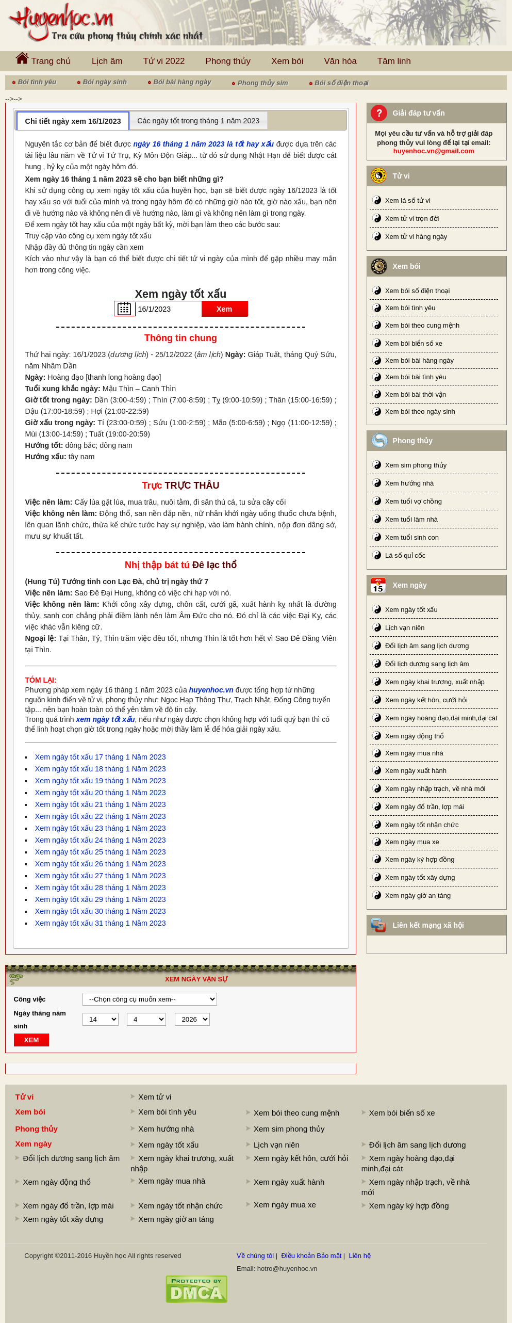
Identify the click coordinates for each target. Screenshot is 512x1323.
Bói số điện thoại (341, 83)
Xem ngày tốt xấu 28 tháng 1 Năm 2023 (100, 887)
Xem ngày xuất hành (416, 771)
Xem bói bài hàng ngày (419, 360)
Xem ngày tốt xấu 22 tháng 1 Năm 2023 (100, 816)
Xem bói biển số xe (413, 343)
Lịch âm (107, 61)
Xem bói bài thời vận (415, 394)
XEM (31, 1040)
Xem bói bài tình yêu (416, 377)
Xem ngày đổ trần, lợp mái (424, 807)
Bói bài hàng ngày (182, 82)
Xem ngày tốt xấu (411, 610)
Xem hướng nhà (409, 483)
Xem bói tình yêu (410, 308)
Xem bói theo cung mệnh (422, 325)
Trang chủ (43, 59)
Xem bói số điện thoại (417, 291)
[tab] (72, 120)
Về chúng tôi (255, 1256)
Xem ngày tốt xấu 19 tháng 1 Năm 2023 (100, 781)
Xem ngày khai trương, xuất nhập (435, 682)
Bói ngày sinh (105, 82)
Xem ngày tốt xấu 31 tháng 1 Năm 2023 (100, 923)
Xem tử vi (154, 1096)
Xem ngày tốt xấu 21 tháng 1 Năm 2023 (100, 804)
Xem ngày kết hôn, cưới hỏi (426, 700)
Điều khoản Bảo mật (311, 1256)
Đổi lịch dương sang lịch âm (427, 664)
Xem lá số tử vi (408, 200)
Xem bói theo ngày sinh (420, 411)
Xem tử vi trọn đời (412, 218)
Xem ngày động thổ (414, 736)
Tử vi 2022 (164, 61)
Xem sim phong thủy (416, 465)
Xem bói (287, 61)
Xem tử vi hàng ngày (416, 236)
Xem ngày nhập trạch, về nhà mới (435, 789)
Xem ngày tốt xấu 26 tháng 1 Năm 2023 (100, 864)
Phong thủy (228, 61)
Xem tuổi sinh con (412, 537)
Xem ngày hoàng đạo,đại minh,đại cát (441, 718)
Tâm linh (394, 61)
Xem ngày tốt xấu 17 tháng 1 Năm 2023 (100, 757)
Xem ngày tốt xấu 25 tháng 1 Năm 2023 (100, 852)
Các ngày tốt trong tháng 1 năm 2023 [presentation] (198, 121)
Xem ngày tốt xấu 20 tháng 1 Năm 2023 (100, 792)
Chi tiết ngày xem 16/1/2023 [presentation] (73, 121)
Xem (224, 309)
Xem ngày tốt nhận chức (422, 825)
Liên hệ (359, 1256)
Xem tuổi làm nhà (411, 519)
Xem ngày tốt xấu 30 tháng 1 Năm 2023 (100, 911)
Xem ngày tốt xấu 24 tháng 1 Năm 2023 (100, 840)
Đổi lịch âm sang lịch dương (427, 646)
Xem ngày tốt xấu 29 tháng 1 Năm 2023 (100, 899)
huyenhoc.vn (211, 690)
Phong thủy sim (263, 83)
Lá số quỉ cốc (405, 555)
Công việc (30, 999)
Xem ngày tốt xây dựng (420, 877)
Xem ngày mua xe (412, 842)
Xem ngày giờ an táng (418, 895)
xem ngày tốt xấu (105, 719)
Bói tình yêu (37, 82)
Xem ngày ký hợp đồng (420, 859)
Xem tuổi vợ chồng (413, 501)
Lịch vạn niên (405, 628)
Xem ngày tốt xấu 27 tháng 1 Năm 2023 (100, 876)
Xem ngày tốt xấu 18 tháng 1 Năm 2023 (100, 769)
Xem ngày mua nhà (414, 753)
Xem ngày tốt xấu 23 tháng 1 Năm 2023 (100, 828)
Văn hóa (340, 61)
